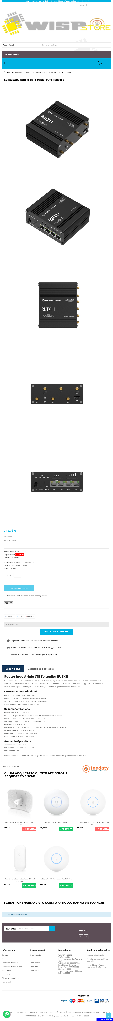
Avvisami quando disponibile (56, 632)
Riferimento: (9, 551)
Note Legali (6, 982)
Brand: (6, 568)
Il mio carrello (35, 955)
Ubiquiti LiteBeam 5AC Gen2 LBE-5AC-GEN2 (20, 823)
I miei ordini (34, 959)
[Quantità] (17, 575)
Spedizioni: (8, 562)
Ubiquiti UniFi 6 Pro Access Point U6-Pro (56, 879)
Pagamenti (6, 970)
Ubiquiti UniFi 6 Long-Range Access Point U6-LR (93, 823)
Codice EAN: (9, 565)
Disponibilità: (9, 554)
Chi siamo (6, 959)
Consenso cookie (105, 1019)
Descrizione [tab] (12, 669)
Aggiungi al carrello (19, 588)
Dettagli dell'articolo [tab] (41, 669)
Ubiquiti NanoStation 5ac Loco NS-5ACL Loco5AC (20, 880)
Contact (5, 955)
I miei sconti (34, 970)
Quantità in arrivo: (12, 557)
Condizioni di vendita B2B (12, 966)
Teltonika (13, 568)
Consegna (6, 974)
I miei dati (34, 966)
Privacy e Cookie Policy (11, 978)
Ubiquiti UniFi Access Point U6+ (56, 822)
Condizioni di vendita (10, 963)
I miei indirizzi (35, 963)
